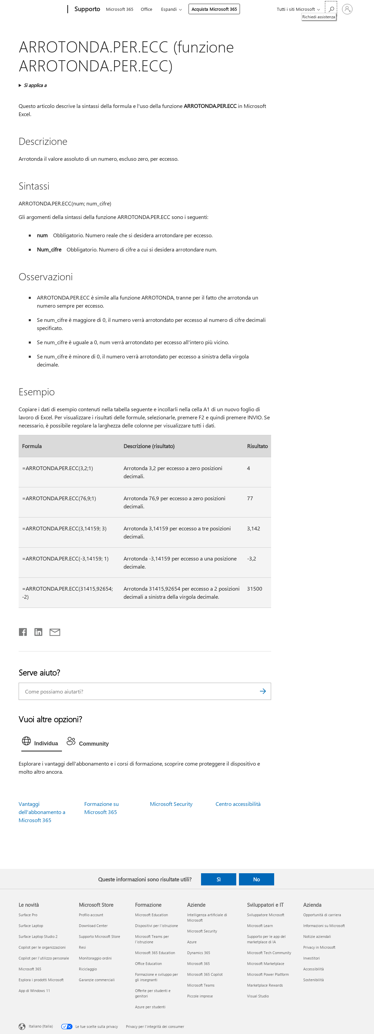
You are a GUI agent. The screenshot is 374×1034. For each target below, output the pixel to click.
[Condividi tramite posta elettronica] (51, 630)
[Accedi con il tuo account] (347, 9)
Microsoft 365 (119, 9)
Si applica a (35, 85)
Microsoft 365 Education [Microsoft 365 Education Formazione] (155, 952)
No (256, 879)
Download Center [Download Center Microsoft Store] (93, 925)
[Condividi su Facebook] (23, 630)
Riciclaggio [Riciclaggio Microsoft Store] (88, 968)
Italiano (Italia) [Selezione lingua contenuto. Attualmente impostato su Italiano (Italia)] (41, 1025)
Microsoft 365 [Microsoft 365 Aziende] (198, 963)
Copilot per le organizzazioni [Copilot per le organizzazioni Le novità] (42, 947)
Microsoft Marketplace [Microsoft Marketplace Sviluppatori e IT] (265, 963)
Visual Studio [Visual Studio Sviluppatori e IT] (258, 995)
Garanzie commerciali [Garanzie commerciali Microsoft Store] (97, 979)
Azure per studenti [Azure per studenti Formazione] (150, 1006)
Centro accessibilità (238, 803)
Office (146, 9)
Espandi (169, 9)
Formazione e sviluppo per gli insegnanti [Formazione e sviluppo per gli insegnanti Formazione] (156, 977)
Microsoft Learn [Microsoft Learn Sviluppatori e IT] (260, 925)
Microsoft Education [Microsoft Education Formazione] (151, 914)
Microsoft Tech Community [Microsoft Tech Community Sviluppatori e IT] (269, 952)
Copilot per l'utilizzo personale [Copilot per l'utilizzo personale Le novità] (44, 958)
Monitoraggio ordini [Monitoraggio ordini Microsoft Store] (95, 958)
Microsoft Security (171, 803)
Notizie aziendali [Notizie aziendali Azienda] (317, 936)
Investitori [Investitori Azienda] (311, 958)
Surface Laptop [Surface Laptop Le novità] (31, 925)
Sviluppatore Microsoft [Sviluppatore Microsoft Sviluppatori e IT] (265, 914)
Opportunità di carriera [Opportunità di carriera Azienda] (322, 914)
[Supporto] (86, 9)
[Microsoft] (42, 9)
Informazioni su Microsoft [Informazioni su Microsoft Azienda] (324, 925)
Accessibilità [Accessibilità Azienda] (313, 968)
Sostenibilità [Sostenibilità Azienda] (313, 979)
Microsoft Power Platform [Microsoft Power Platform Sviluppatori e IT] (268, 974)
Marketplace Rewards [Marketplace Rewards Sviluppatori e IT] (265, 985)
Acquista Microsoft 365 (214, 9)
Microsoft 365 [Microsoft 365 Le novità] (30, 968)
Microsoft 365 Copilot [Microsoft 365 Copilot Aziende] (205, 974)
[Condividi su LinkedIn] (35, 630)
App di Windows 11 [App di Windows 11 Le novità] (34, 990)
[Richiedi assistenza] (331, 8)
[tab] (41, 742)
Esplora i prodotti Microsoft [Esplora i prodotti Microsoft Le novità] (41, 979)
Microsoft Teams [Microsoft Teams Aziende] (201, 985)
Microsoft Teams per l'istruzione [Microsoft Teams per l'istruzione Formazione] (152, 939)
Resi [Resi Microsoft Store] (82, 947)
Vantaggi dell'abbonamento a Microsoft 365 (42, 811)
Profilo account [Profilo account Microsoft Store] (91, 914)
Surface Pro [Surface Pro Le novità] (28, 914)
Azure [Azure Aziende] (192, 941)
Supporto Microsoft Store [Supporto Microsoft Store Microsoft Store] (99, 936)
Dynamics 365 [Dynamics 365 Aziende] (198, 952)
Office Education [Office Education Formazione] (148, 963)
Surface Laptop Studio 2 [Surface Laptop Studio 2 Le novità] (38, 936)
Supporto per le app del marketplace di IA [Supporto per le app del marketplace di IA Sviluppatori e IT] (266, 939)
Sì (219, 879)
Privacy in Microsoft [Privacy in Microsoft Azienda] (319, 947)
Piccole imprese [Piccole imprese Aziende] (200, 995)
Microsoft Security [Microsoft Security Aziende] (202, 930)
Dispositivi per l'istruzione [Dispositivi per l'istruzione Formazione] (156, 925)
